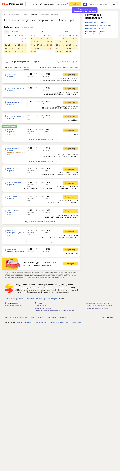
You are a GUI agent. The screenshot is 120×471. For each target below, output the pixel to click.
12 (9, 45)
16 (22, 45)
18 (6, 48)
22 (19, 48)
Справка (41, 317)
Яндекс (112, 317)
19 (9, 48)
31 (25, 51)
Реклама (63, 317)
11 (6, 45)
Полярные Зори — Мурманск (95, 23)
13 (12, 45)
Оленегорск (46, 76)
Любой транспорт (12, 14)
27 (12, 51)
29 (19, 51)
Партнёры (32, 317)
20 (12, 48)
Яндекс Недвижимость (25, 322)
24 (25, 48)
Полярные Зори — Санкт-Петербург (98, 25)
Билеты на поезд (41, 305)
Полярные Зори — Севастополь (96, 34)
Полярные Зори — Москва (94, 28)
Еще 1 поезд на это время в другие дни (41, 242)
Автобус (54, 14)
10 (25, 42)
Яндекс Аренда (41, 322)
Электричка (44, 14)
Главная (7, 299)
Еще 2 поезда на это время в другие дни (41, 139)
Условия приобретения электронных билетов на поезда (54, 311)
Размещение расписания (13, 305)
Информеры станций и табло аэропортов (100, 305)
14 (16, 45)
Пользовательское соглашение (16, 317)
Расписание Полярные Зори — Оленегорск (41, 299)
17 (25, 45)
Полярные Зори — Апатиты (95, 31)
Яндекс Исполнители (73, 322)
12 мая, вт (17, 67)
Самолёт (25, 14)
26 (9, 51)
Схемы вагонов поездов (43, 308)
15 (19, 45)
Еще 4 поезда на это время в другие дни (41, 161)
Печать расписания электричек (97, 308)
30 (22, 51)
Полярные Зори (18, 299)
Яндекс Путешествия (56, 322)
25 (6, 51)
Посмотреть (70, 264)
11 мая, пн (8, 67)
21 (16, 48)
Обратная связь (52, 317)
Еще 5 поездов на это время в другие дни (41, 222)
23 (22, 48)
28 (16, 51)
